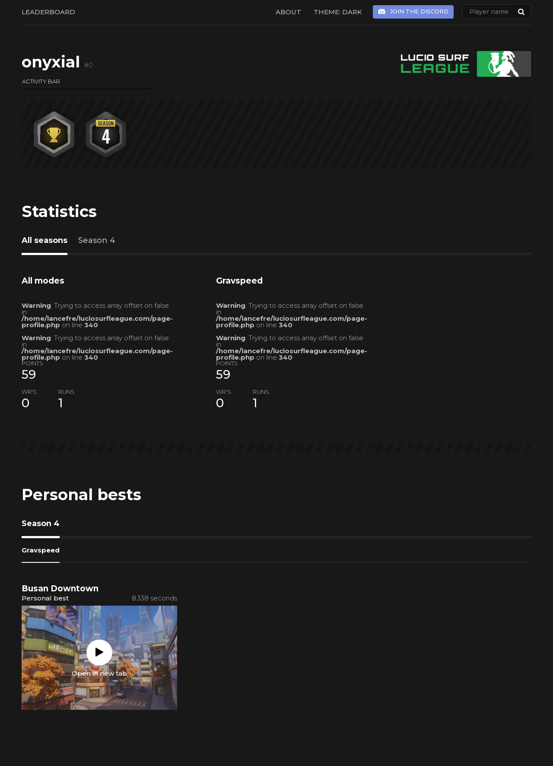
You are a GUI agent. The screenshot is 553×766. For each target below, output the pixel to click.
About (288, 12)
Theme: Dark (338, 12)
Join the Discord (419, 11)
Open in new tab (99, 673)
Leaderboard (48, 12)
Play (99, 652)
